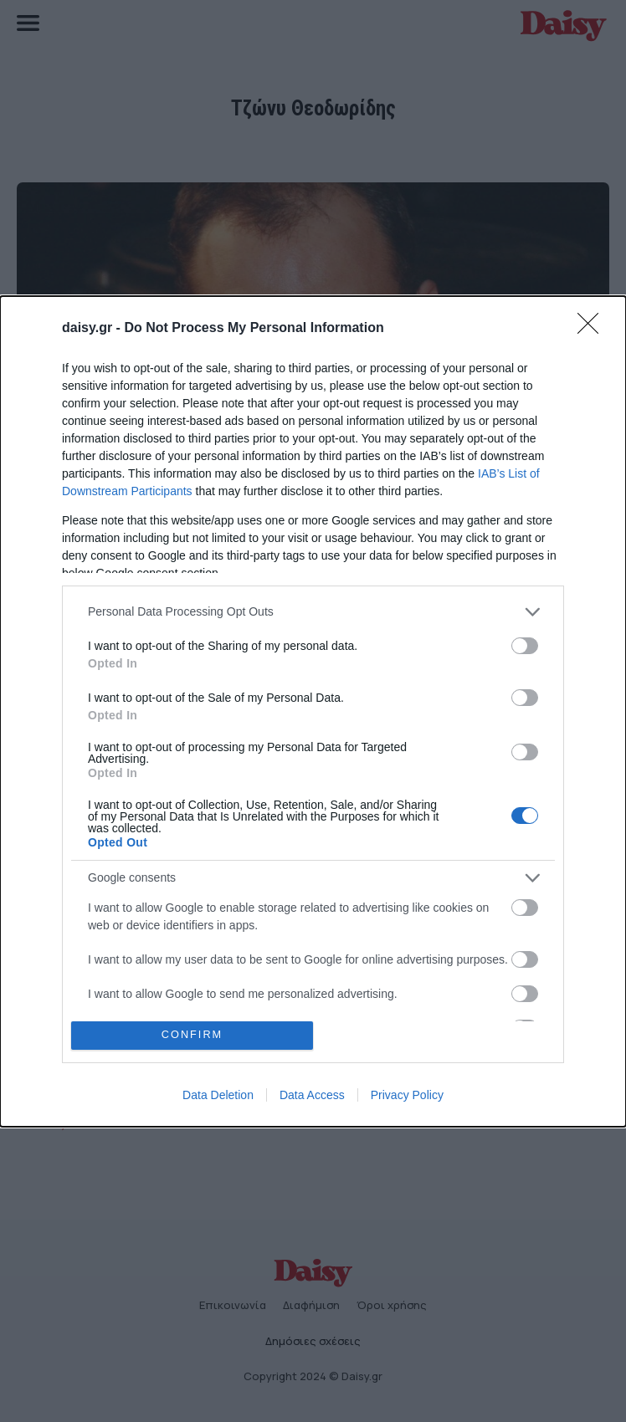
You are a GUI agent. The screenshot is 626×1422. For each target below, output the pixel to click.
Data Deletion (218, 1095)
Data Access (312, 1095)
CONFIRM (192, 1035)
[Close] (593, 329)
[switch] (524, 645)
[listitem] (313, 612)
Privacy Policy (407, 1095)
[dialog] (313, 711)
